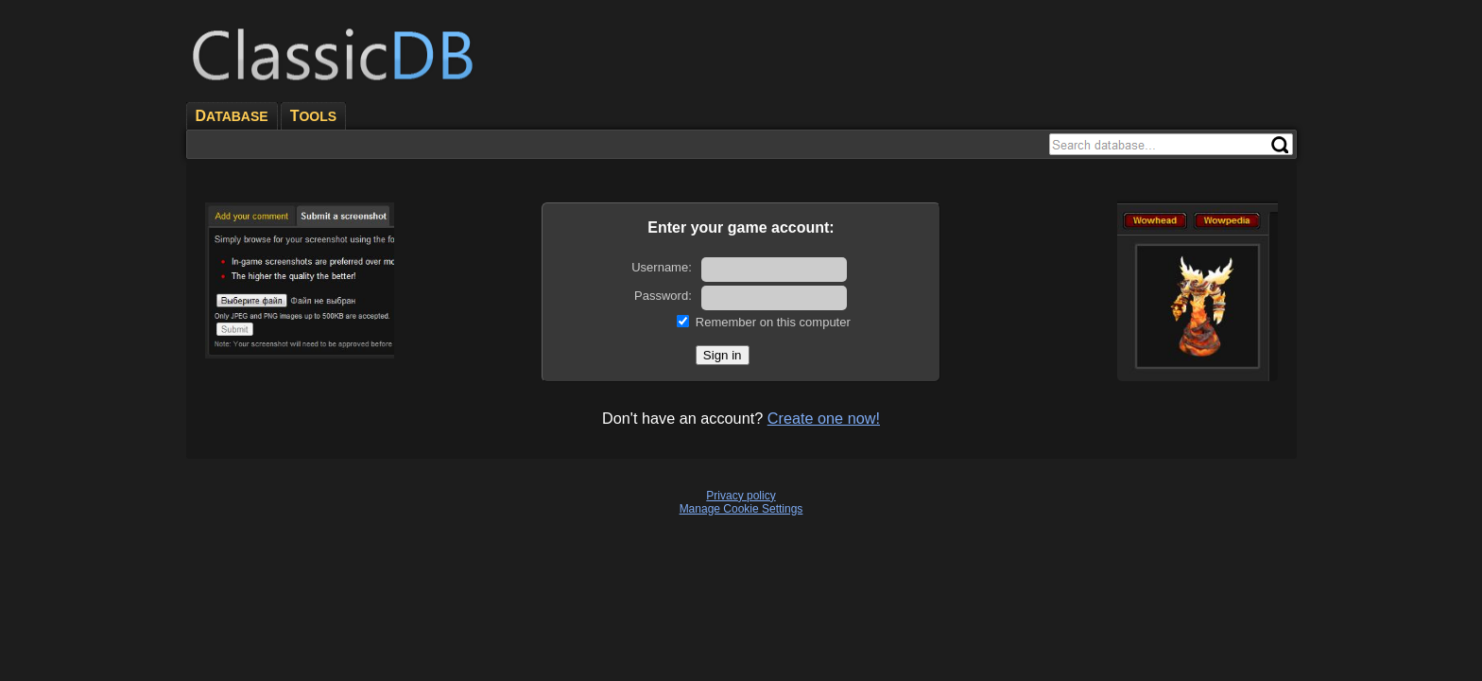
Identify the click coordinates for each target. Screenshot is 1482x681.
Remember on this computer (773, 322)
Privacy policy (740, 495)
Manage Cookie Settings (741, 508)
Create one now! (823, 418)
